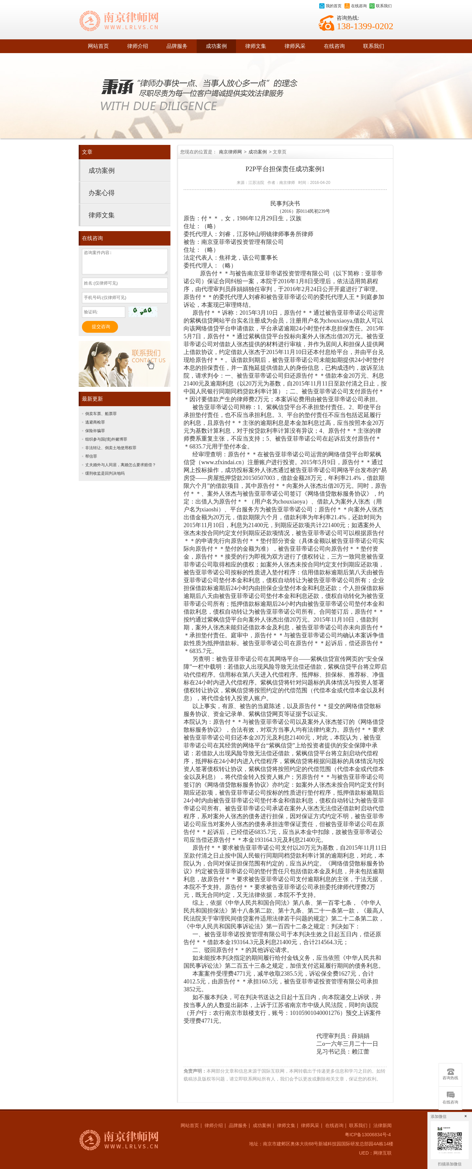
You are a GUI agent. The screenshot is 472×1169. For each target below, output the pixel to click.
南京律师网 (230, 151)
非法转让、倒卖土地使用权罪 (110, 448)
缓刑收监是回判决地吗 (105, 473)
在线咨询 (355, 6)
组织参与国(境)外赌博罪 (106, 439)
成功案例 (216, 46)
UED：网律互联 (375, 1153)
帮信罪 (91, 456)
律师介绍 (137, 46)
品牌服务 (177, 46)
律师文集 (255, 46)
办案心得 (101, 192)
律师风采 (295, 46)
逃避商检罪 (95, 422)
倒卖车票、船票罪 (101, 413)
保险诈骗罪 (95, 430)
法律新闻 (382, 1125)
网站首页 (98, 46)
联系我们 (380, 6)
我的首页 (330, 6)
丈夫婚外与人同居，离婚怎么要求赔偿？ (120, 465)
